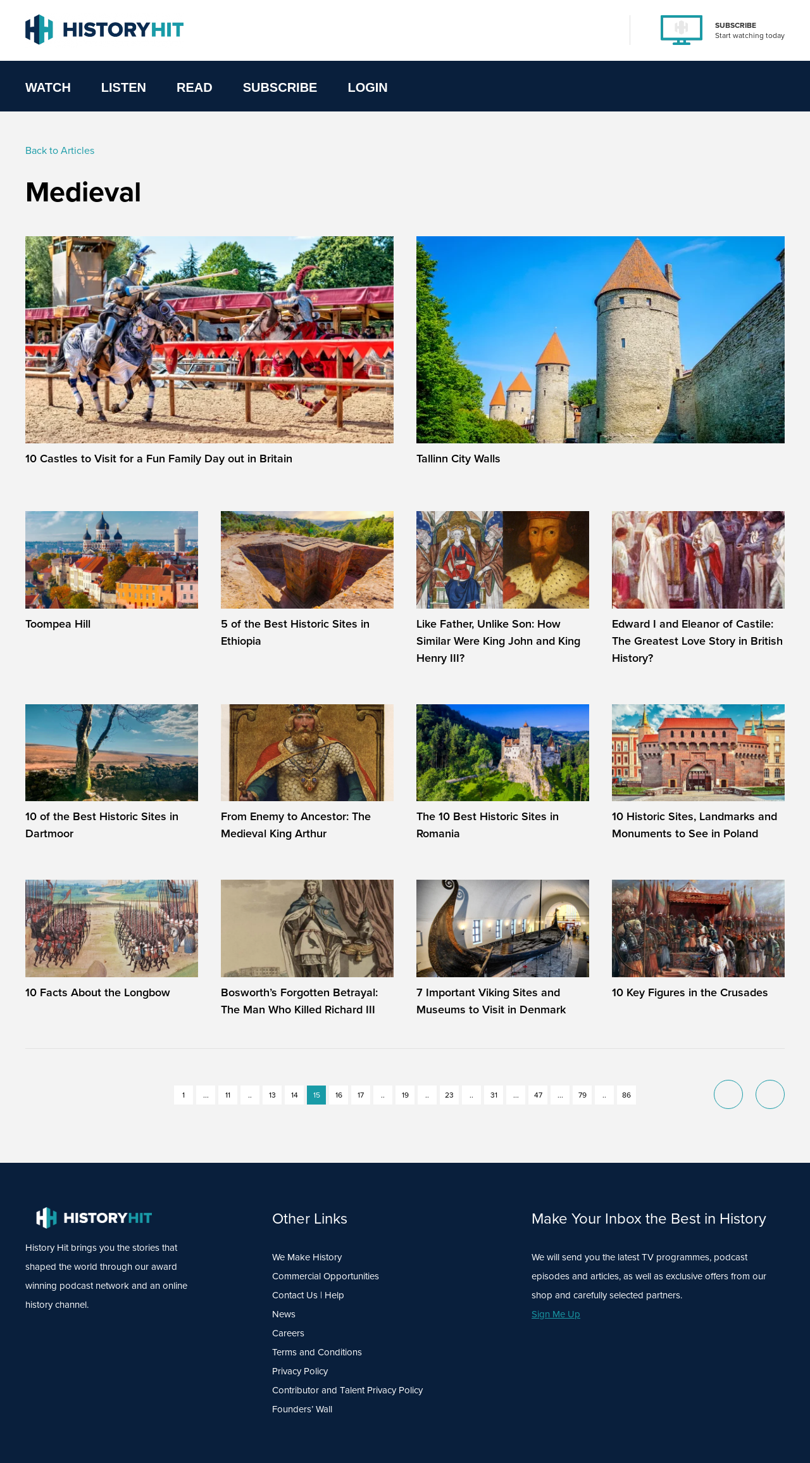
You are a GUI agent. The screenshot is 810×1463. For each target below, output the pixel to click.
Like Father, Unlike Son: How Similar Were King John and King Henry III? (498, 641)
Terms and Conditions (317, 1351)
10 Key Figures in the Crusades (690, 992)
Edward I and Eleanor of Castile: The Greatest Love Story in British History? (697, 641)
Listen (123, 87)
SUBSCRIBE (735, 25)
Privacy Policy (300, 1371)
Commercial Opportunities (325, 1275)
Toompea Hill (57, 623)
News (284, 1313)
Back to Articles (59, 150)
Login (367, 87)
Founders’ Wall (302, 1409)
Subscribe (280, 87)
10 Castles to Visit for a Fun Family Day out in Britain (158, 458)
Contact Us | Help (308, 1295)
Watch (48, 87)
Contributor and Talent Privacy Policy (347, 1389)
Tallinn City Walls (458, 458)
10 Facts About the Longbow (97, 992)
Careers (288, 1333)
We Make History (307, 1257)
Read (195, 87)
